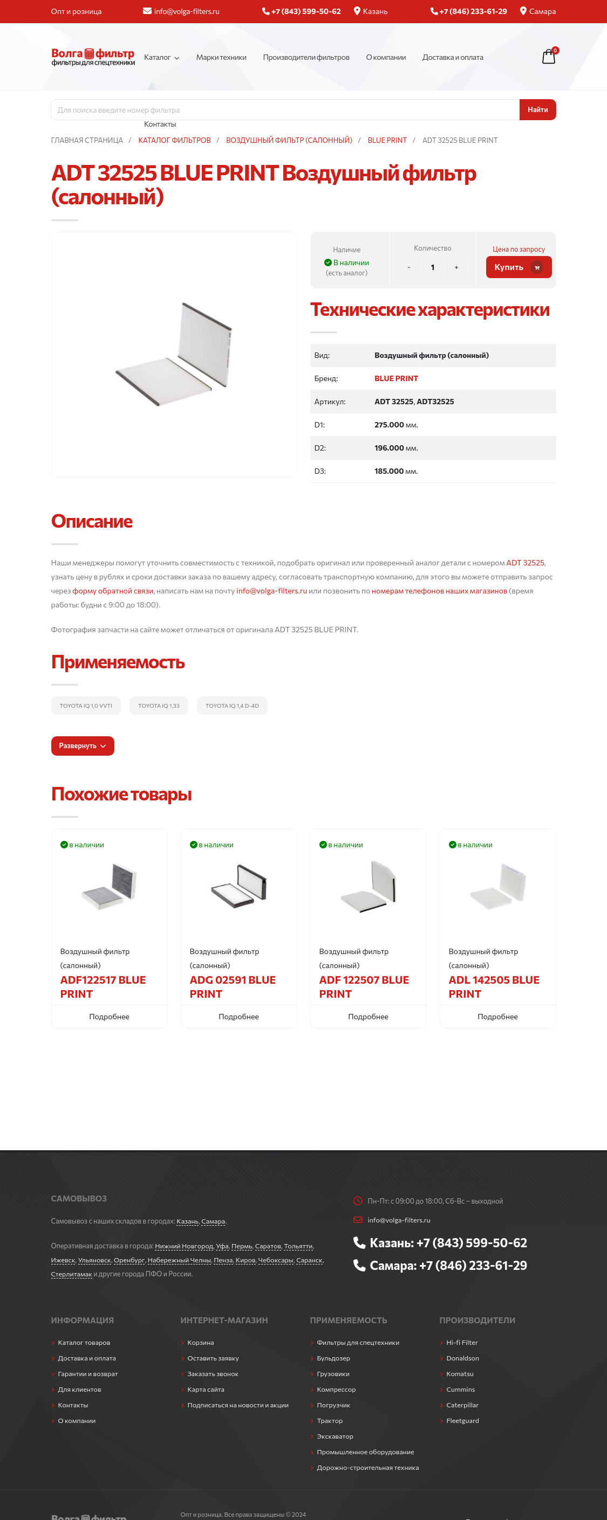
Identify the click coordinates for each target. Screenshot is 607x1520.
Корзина (201, 1342)
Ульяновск (95, 1259)
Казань (371, 11)
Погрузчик (334, 1404)
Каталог (157, 56)
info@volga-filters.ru (181, 11)
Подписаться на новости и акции (239, 1404)
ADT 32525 (525, 562)
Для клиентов (80, 1389)
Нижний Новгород (184, 1245)
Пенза (225, 1259)
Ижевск (63, 1259)
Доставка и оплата (452, 56)
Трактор (330, 1420)
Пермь (243, 1245)
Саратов (269, 1245)
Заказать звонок (214, 1373)
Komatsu (460, 1373)
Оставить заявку (214, 1357)
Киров (248, 1259)
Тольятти (300, 1245)
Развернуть (82, 745)
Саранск (312, 1259)
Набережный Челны (180, 1259)
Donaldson (463, 1357)
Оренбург (130, 1259)
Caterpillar (463, 1404)
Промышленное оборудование (366, 1451)
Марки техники (221, 56)
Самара (538, 11)
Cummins (461, 1389)
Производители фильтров (306, 56)
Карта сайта (207, 1389)
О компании (386, 56)
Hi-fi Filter (463, 1342)
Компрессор (337, 1389)
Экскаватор (335, 1436)
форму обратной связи (112, 590)
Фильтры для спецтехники (359, 1342)
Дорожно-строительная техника (369, 1467)
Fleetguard (463, 1420)
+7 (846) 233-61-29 (474, 1265)
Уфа (223, 1245)
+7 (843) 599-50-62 (473, 1242)
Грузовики (333, 1373)
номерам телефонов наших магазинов (439, 590)
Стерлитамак (72, 1273)
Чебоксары (278, 1259)
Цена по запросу (519, 249)
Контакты (160, 123)
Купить (519, 267)
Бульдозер (334, 1357)
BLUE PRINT (396, 378)
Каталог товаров (84, 1342)
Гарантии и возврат (88, 1373)
